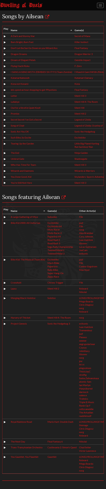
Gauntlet (51, 456)
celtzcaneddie (86, 409)
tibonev (83, 243)
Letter (14, 95)
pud (81, 222)
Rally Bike (52, 269)
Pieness (83, 337)
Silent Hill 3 (80, 95)
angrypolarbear (87, 344)
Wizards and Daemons (22, 170)
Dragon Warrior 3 (83, 54)
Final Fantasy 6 (55, 441)
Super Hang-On (55, 273)
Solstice (51, 298)
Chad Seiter (85, 447)
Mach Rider (53, 262)
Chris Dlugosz (86, 304)
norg (81, 229)
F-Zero (78, 66)
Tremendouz (85, 330)
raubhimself (85, 415)
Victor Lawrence (87, 450)
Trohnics (83, 398)
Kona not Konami (19, 83)
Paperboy (52, 266)
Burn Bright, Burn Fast (22, 42)
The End (15, 152)
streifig (83, 374)
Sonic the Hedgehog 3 (58, 323)
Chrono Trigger (55, 282)
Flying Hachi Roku (20, 66)
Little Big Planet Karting (86, 143)
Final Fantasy (81, 48)
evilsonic (83, 253)
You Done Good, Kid (21, 176)
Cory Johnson (86, 236)
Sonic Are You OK (20, 131)
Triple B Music (86, 402)
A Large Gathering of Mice (24, 216)
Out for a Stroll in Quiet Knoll (25, 107)
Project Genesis (19, 323)
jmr (81, 361)
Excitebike (80, 137)
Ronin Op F (84, 405)
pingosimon (85, 368)
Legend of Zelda (82, 119)
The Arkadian (86, 412)
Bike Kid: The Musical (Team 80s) (28, 259)
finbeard (83, 288)
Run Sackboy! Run (83, 146)
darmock (83, 392)
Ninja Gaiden (81, 152)
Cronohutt (16, 282)
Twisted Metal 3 (55, 253)
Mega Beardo (86, 301)
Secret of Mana (82, 36)
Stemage (83, 425)
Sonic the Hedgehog (84, 131)
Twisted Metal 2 (55, 250)
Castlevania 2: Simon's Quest (62, 447)
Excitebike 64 (54, 226)
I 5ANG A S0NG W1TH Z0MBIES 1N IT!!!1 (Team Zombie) (41, 71)
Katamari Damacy (83, 77)
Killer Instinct (81, 42)
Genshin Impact (82, 60)
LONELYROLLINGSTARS (92, 298)
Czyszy (83, 347)
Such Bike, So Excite (21, 137)
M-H (81, 364)
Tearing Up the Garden (22, 143)
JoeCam (83, 250)
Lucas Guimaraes (87, 246)
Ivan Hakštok (86, 239)
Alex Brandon (86, 233)
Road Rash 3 (53, 243)
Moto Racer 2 (54, 233)
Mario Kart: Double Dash (60, 421)
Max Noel (84, 269)
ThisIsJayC (84, 371)
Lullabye (15, 101)
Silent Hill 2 (80, 113)
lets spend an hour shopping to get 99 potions (34, 89)
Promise (15, 113)
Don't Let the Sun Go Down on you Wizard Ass (34, 48)
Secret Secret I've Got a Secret (26, 119)
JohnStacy (84, 350)
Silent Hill (79, 107)
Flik (81, 216)
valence (83, 395)
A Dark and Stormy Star (23, 36)
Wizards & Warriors (84, 170)
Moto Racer (53, 229)
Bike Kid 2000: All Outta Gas (25, 222)
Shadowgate (80, 158)
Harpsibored (85, 388)
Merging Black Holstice (23, 298)
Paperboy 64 (54, 236)
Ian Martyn (84, 385)
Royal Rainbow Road (21, 421)
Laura (13, 288)
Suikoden (52, 216)
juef (81, 333)
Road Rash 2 (53, 239)
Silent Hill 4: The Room (86, 101)
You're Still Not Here (21, 182)
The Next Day (18, 441)
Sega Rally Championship (60, 246)
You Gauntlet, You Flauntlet (24, 456)
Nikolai (83, 292)
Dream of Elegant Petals (23, 60)
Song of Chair (17, 125)
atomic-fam (85, 381)
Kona (77, 83)
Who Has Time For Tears (23, 164)
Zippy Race (53, 276)
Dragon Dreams (19, 54)
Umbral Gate (17, 158)
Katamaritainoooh (20, 77)
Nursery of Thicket (20, 317)
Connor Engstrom (88, 266)
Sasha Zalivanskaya (89, 378)
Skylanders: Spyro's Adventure (89, 176)
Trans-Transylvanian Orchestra (26, 447)
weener (83, 340)
